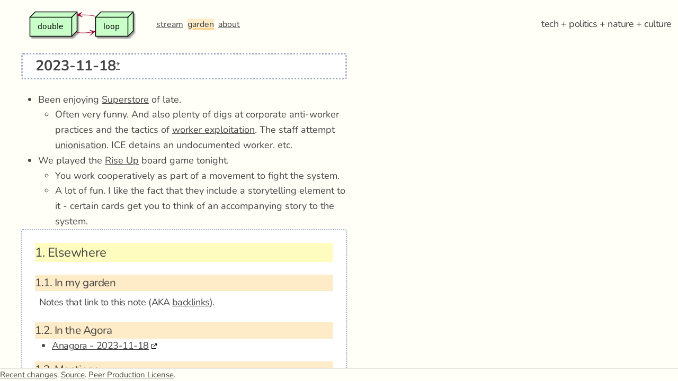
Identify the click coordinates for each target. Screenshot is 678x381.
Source (73, 374)
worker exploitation (213, 129)
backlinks (191, 302)
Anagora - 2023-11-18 (100, 345)
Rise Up (122, 160)
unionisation (80, 145)
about (229, 24)
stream (169, 24)
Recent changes (28, 374)
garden (201, 24)
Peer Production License (131, 374)
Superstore (125, 99)
